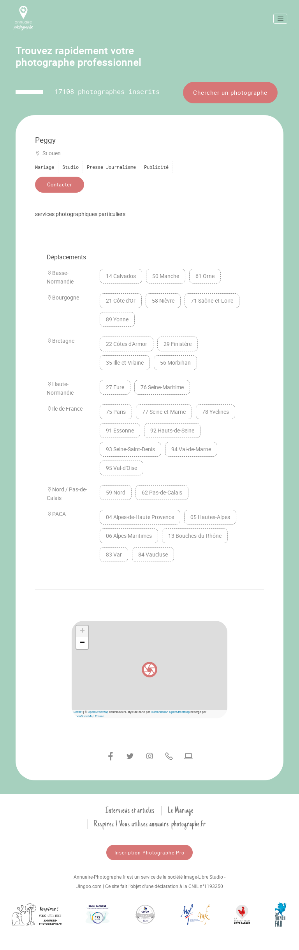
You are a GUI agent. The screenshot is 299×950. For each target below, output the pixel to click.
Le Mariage (180, 810)
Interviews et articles (130, 810)
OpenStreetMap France (89, 716)
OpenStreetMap (98, 712)
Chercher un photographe (230, 92)
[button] (149, 669)
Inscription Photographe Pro (149, 852)
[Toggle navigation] (280, 19)
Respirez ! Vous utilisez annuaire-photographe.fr (150, 824)
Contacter (59, 184)
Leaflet (78, 712)
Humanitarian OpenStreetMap (170, 712)
